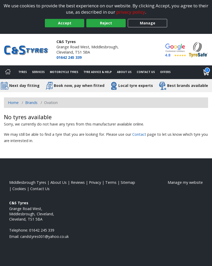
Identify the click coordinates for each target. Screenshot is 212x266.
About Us (124, 72)
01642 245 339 (69, 57)
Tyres (22, 72)
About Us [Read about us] (58, 182)
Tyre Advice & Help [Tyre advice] (97, 72)
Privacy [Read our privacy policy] (95, 182)
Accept (64, 22)
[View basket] (206, 72)
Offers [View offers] (165, 72)
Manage (147, 22)
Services (38, 72)
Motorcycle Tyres (64, 72)
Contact (139, 134)
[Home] (8, 72)
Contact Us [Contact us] (146, 72)
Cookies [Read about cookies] (19, 188)
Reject (106, 22)
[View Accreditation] (198, 49)
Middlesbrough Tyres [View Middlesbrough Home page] (27, 182)
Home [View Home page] (13, 102)
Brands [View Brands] (31, 102)
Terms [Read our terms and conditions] (110, 182)
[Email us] (44, 236)
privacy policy (130, 12)
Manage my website (185, 182)
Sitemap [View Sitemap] (128, 182)
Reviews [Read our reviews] (78, 182)
